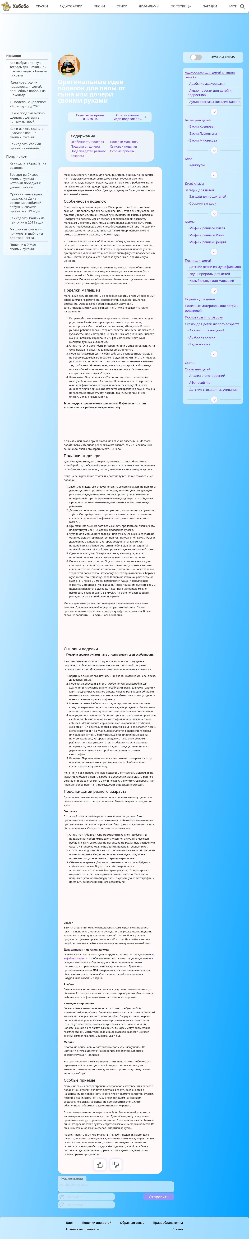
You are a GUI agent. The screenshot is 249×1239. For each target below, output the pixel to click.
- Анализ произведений (211, 350)
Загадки (208, 6)
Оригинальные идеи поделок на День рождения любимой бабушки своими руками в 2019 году (26, 202)
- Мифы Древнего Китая (212, 234)
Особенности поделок (87, 142)
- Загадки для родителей (212, 202)
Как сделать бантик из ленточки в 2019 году (27, 220)
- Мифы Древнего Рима (211, 241)
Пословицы (180, 6)
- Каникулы (202, 171)
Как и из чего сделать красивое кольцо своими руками (26, 133)
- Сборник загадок (207, 209)
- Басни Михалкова (208, 146)
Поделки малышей (124, 142)
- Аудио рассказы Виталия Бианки (213, 105)
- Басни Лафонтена (208, 139)
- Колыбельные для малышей (208, 293)
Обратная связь (132, 1223)
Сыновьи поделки (123, 146)
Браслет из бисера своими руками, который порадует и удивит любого (25, 180)
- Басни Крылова (206, 132)
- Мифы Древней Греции (212, 248)
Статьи (177, 1229)
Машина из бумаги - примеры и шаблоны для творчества (26, 233)
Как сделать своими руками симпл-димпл (26, 146)
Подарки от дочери (85, 146)
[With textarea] (116, 1186)
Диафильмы (148, 6)
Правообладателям (168, 1223)
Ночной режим (223, 57)
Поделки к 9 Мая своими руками (23, 247)
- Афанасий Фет (205, 402)
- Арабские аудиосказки (212, 85)
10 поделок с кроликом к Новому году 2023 (28, 104)
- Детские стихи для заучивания (208, 411)
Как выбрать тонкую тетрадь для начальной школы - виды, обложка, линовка (29, 69)
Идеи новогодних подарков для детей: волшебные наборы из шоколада (27, 88)
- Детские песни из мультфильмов (208, 275)
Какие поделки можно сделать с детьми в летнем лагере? (27, 117)
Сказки (42, 6)
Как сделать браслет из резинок (28, 165)
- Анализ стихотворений (212, 395)
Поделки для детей (96, 1223)
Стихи (121, 6)
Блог (231, 6)
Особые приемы (122, 151)
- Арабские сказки (207, 357)
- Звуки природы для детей (214, 284)
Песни (98, 6)
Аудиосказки (70, 6)
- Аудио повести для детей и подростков (215, 94)
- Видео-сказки (205, 363)
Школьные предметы (82, 1229)
